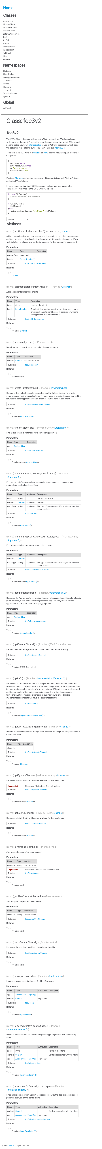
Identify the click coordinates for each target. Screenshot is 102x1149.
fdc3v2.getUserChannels (35, 824)
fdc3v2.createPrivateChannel (37, 404)
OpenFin (11, 1146)
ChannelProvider (10, 27)
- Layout (7, 90)
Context (18, 361)
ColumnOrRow (9, 31)
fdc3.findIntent (31, 513)
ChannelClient (9, 24)
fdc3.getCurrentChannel (35, 655)
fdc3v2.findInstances (34, 450)
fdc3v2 (6, 40)
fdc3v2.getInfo (31, 703)
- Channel (7, 81)
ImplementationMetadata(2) (51, 678)
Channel (64, 726)
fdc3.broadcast (31, 365)
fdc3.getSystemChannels (36, 790)
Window (6, 59)
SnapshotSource (10, 93)
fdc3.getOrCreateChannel (36, 752)
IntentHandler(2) (22, 309)
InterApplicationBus (11, 77)
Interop (6, 84)
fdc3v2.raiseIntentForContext (37, 1119)
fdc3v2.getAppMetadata (35, 621)
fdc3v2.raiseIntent (33, 1063)
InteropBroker (9, 47)
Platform (7, 87)
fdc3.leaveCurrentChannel (36, 953)
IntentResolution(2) (17, 1029)
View (5, 56)
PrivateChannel (59, 388)
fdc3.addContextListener (35, 263)
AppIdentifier (60, 427)
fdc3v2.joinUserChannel (35, 919)
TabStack (7, 53)
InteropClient (8, 50)
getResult (7, 108)
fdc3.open (29, 1003)
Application (8, 21)
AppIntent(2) (14, 477)
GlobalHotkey (8, 74)
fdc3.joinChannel (32, 873)
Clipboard (7, 71)
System (6, 96)
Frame (6, 43)
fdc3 (5, 37)
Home (8, 7)
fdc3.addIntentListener (34, 319)
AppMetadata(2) (58, 592)
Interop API (59, 148)
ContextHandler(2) (27, 259)
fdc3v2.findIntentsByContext (37, 570)
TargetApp (32, 995)
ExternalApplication (11, 34)
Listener (65, 231)
